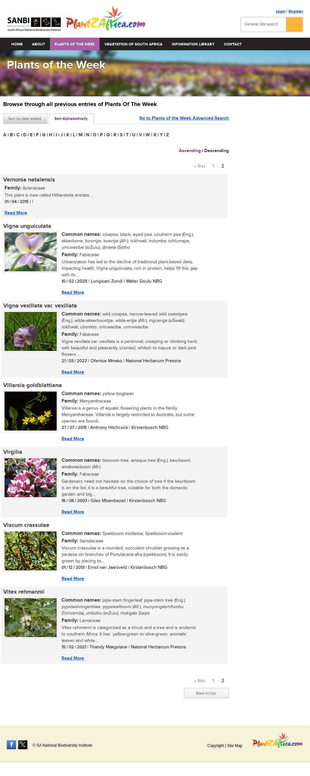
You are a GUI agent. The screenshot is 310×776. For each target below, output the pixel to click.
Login (281, 11)
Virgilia (12, 452)
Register (295, 11)
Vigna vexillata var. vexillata (40, 305)
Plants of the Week (74, 44)
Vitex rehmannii (23, 592)
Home (17, 44)
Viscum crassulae (26, 525)
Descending (216, 150)
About (38, 44)
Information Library (193, 44)
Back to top (206, 693)
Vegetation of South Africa (133, 44)
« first (199, 166)
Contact (233, 44)
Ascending (190, 150)
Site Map (234, 745)
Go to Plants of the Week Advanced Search (184, 118)
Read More (16, 213)
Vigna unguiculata (27, 226)
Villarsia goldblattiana (32, 385)
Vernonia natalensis (29, 179)
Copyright (215, 745)
